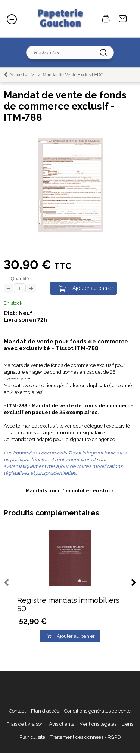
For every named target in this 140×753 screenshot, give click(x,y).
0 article (106, 19)
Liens (127, 724)
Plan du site (32, 737)
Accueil (16, 74)
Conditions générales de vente (97, 711)
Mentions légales (97, 724)
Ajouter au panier (92, 288)
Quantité (19, 278)
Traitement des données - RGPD (85, 737)
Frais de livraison (25, 724)
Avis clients (61, 724)
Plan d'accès (45, 711)
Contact (123, 19)
